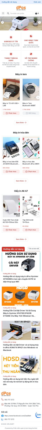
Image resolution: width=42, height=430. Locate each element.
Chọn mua (11, 113)
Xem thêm (21, 122)
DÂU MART (10, 424)
